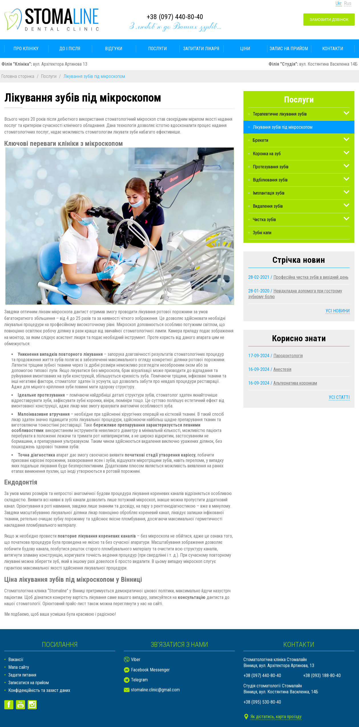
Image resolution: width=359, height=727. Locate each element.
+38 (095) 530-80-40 (262, 702)
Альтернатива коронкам (295, 383)
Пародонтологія (288, 355)
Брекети (260, 140)
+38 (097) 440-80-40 (175, 17)
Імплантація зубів (269, 193)
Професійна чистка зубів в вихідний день (310, 277)
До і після (69, 48)
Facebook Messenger (150, 670)
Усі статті (339, 397)
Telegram (139, 679)
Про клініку (26, 48)
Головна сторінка (17, 76)
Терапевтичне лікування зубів (280, 114)
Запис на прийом (289, 48)
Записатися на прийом (28, 682)
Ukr (339, 3)
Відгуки (113, 48)
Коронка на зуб (267, 153)
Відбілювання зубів (270, 180)
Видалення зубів (268, 206)
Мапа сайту (18, 667)
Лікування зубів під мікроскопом (282, 127)
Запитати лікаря (201, 48)
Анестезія (282, 369)
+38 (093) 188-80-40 (322, 675)
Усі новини (338, 311)
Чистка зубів (264, 219)
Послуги (157, 48)
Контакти (332, 48)
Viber (135, 659)
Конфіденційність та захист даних (39, 690)
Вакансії (15, 659)
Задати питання (22, 675)
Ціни (245, 48)
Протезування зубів (271, 166)
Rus (347, 3)
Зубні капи (262, 232)
